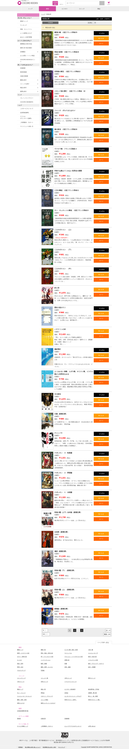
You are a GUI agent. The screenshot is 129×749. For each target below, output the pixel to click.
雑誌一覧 (43, 689)
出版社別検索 (24, 76)
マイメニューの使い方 (26, 126)
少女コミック (20, 681)
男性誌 (42, 693)
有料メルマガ (20, 703)
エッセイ (19, 660)
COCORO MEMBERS (26, 102)
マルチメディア (21, 670)
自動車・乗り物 (92, 693)
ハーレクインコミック (70, 681)
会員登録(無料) (24, 112)
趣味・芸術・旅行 (22, 699)
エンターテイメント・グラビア (72, 696)
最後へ (106, 634)
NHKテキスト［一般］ (94, 699)
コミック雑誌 (44, 699)
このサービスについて (26, 108)
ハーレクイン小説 (93, 660)
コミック (82, 9)
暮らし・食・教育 (93, 696)
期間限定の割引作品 (26, 44)
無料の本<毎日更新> (26, 48)
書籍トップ (20, 649)
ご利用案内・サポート (26, 122)
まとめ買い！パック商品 (27, 55)
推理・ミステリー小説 (23, 653)
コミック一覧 (44, 678)
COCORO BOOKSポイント (27, 60)
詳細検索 (22, 68)
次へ (107, 630)
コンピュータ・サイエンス (24, 696)
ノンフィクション (45, 660)
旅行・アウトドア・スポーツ (96, 663)
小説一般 (90, 649)
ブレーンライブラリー (26, 98)
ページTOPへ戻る (103, 642)
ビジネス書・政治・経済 (71, 649)
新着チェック (24, 21)
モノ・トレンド (21, 693)
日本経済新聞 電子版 (22, 711)
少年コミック (68, 678)
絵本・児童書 (91, 667)
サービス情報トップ (22, 726)
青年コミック (91, 678)
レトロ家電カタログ (26, 33)
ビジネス (64, 9)
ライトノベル (68, 653)
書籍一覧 (43, 649)
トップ (30, 9)
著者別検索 (23, 72)
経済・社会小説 (92, 656)
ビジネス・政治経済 (69, 689)
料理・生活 (20, 667)
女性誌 (66, 693)
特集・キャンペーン (26, 29)
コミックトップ (21, 678)
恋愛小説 (66, 660)
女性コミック (44, 681)
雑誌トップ (20, 689)
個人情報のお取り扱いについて (33, 747)
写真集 (42, 670)
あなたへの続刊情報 (26, 37)
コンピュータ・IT (93, 653)
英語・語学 (20, 663)
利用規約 (20, 747)
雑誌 (98, 9)
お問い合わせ (91, 726)
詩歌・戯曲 (67, 667)
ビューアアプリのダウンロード (72, 726)
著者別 (19, 718)
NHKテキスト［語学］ (70, 699)
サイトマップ (61, 747)
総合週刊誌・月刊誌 (93, 689)
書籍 (47, 9)
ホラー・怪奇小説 (22, 656)
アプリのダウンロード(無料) (26, 117)
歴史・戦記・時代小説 (47, 653)
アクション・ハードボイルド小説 (73, 656)
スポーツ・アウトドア (47, 696)
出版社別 (43, 718)
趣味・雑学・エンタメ (47, 667)
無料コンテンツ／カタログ (48, 703)
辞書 (65, 663)
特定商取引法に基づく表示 (49, 747)
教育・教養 (44, 663)
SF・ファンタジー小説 (47, 656)
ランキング (23, 25)
